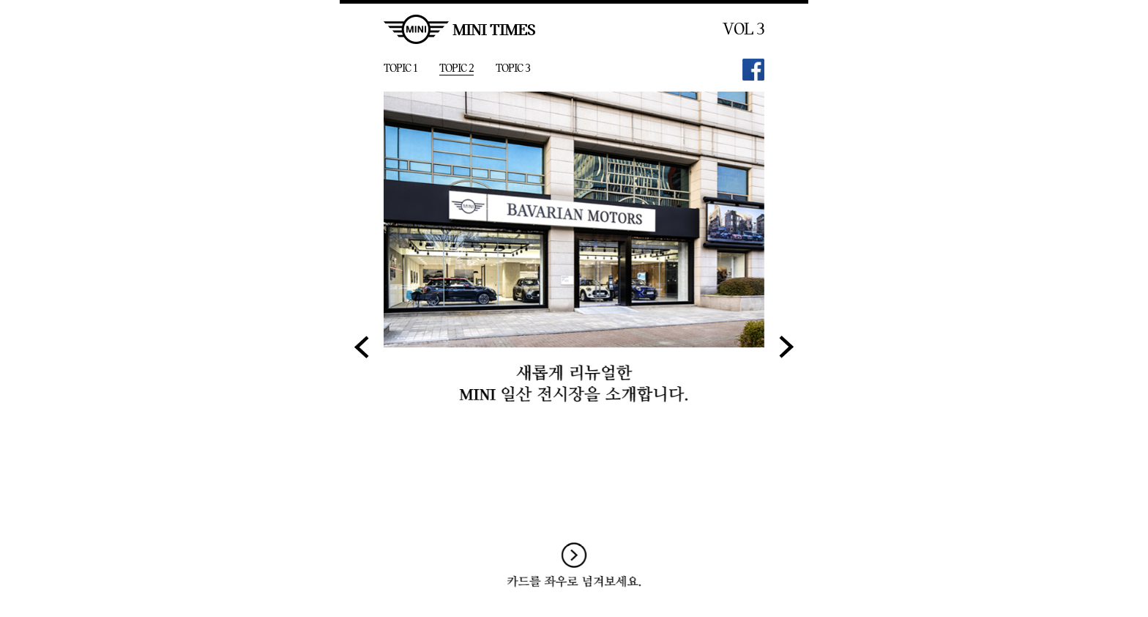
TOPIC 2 (456, 68)
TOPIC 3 (513, 68)
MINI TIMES (459, 29)
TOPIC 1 (400, 68)
